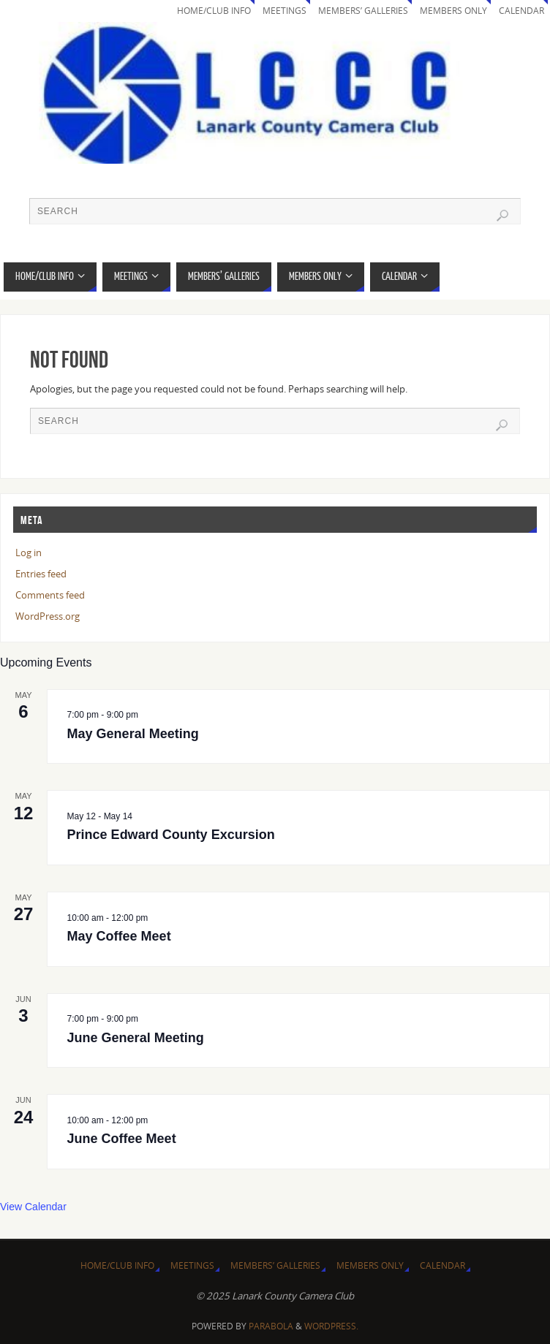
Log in (28, 552)
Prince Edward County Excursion (171, 834)
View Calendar (33, 1206)
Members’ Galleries (363, 10)
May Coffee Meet (119, 936)
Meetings (284, 10)
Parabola (271, 1326)
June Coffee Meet (121, 1138)
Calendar (521, 10)
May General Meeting (133, 733)
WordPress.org (47, 616)
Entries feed (41, 573)
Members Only (453, 10)
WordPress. (331, 1326)
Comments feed (50, 594)
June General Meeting (135, 1037)
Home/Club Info (214, 10)
